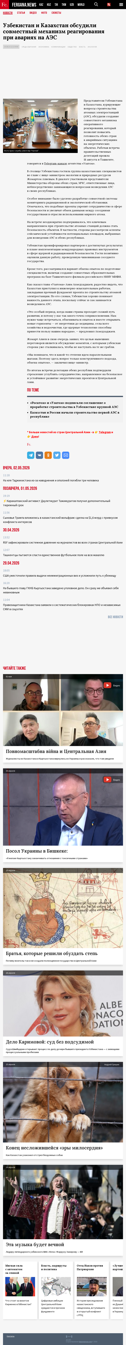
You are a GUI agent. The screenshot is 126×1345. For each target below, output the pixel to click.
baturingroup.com (85, 1342)
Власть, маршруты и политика (54, 1267)
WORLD (81, 4)
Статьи (21, 12)
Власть (82, 47)
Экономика (43, 47)
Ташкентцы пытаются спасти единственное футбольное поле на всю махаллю (53, 555)
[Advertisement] (63, 74)
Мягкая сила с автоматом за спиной (14, 1269)
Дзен (34, 436)
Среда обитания (29, 47)
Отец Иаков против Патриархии (90, 1267)
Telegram (105, 432)
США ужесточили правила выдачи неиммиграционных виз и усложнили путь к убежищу (59, 575)
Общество (72, 47)
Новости (8, 12)
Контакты (10, 1336)
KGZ (49, 4)
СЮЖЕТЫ (56, 12)
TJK (56, 4)
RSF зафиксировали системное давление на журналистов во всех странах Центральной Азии (63, 542)
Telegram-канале (55, 163)
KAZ (41, 4)
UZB (72, 4)
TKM (64, 4)
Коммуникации (58, 47)
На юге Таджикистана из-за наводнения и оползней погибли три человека (51, 480)
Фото (44, 12)
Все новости (115, 617)
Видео (33, 12)
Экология (92, 47)
